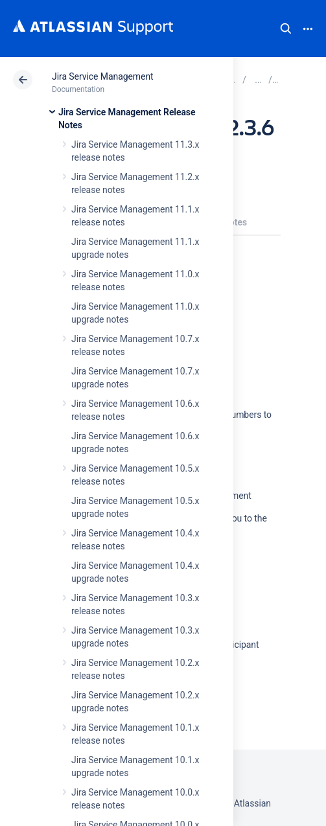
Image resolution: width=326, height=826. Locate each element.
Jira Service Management (103, 76)
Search (285, 28)
